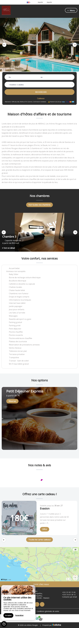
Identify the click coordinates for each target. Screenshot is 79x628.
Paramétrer (19, 615)
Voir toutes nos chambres (39, 205)
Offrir (44, 529)
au (41, 77)
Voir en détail (8, 248)
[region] (18, 602)
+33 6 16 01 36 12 (67, 594)
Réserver (12, 401)
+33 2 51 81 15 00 (67, 592)
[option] (39, 45)
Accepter (8, 615)
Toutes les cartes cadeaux (39, 539)
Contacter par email (68, 597)
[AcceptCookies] (4, 624)
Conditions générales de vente (48, 611)
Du (10, 77)
